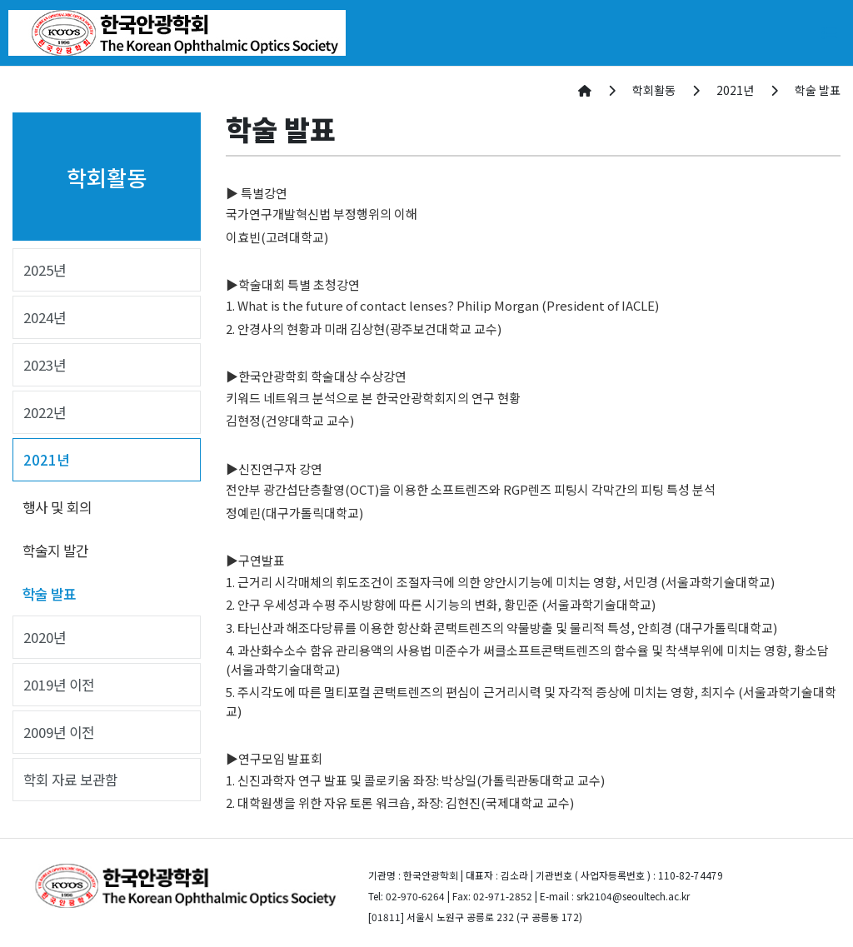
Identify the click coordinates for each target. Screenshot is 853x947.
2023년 (44, 364)
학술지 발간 (55, 550)
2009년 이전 (58, 732)
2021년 (46, 459)
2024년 (44, 317)
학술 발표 (49, 594)
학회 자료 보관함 (70, 779)
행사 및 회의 (57, 507)
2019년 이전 (58, 684)
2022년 (44, 412)
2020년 (44, 637)
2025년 (44, 270)
